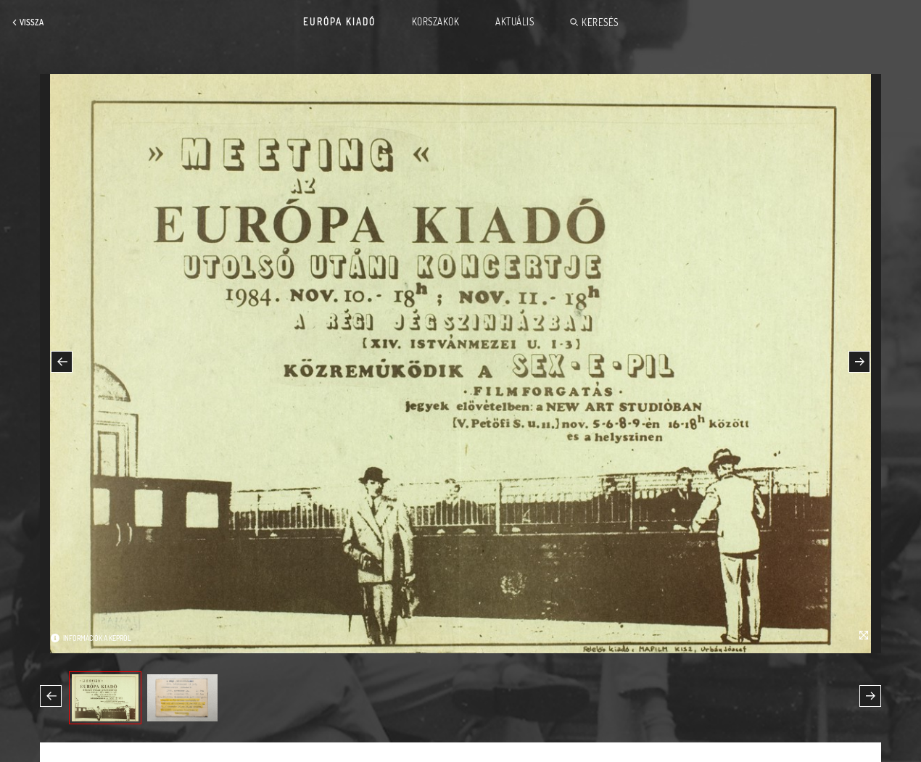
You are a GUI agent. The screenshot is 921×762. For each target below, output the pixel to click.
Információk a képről (97, 638)
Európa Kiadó (339, 22)
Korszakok (436, 22)
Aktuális (514, 22)
